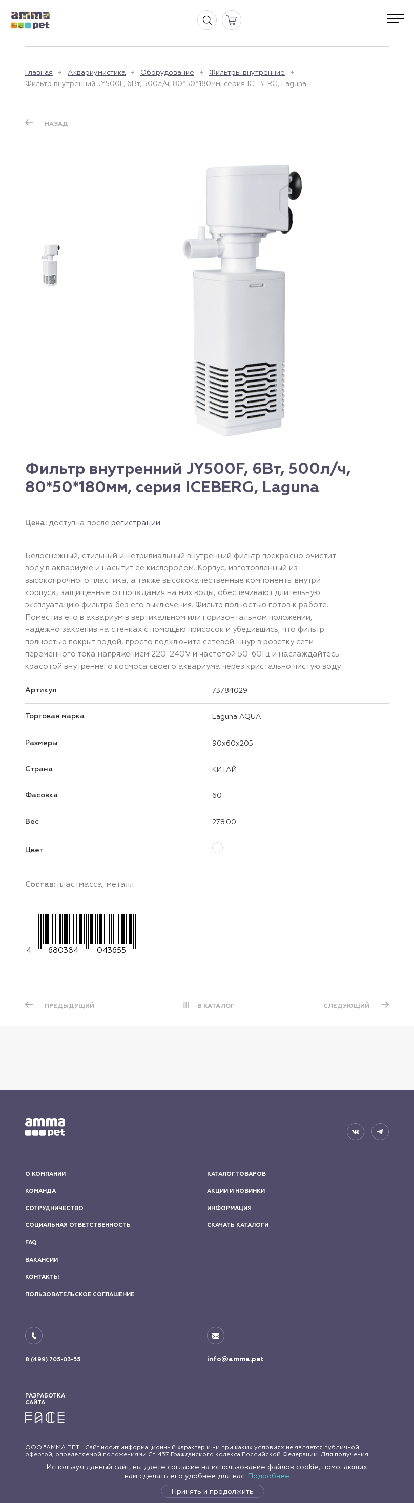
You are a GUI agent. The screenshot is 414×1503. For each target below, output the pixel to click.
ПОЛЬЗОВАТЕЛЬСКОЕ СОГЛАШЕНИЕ (79, 1294)
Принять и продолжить (213, 1491)
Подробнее (268, 1476)
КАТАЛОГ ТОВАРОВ (236, 1174)
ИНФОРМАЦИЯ (229, 1208)
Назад (56, 124)
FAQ (31, 1242)
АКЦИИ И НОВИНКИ (236, 1191)
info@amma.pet (235, 1359)
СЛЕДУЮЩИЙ (346, 1006)
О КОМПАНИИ (45, 1174)
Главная (39, 72)
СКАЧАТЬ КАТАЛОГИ (237, 1225)
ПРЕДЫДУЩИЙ (69, 1006)
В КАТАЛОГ (216, 1006)
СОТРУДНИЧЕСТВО (54, 1208)
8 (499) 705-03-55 (52, 1359)
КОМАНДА (40, 1191)
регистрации (135, 522)
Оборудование (167, 72)
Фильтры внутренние (247, 72)
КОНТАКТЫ (42, 1277)
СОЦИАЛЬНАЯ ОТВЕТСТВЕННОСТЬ (78, 1225)
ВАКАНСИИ (41, 1260)
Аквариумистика (97, 72)
